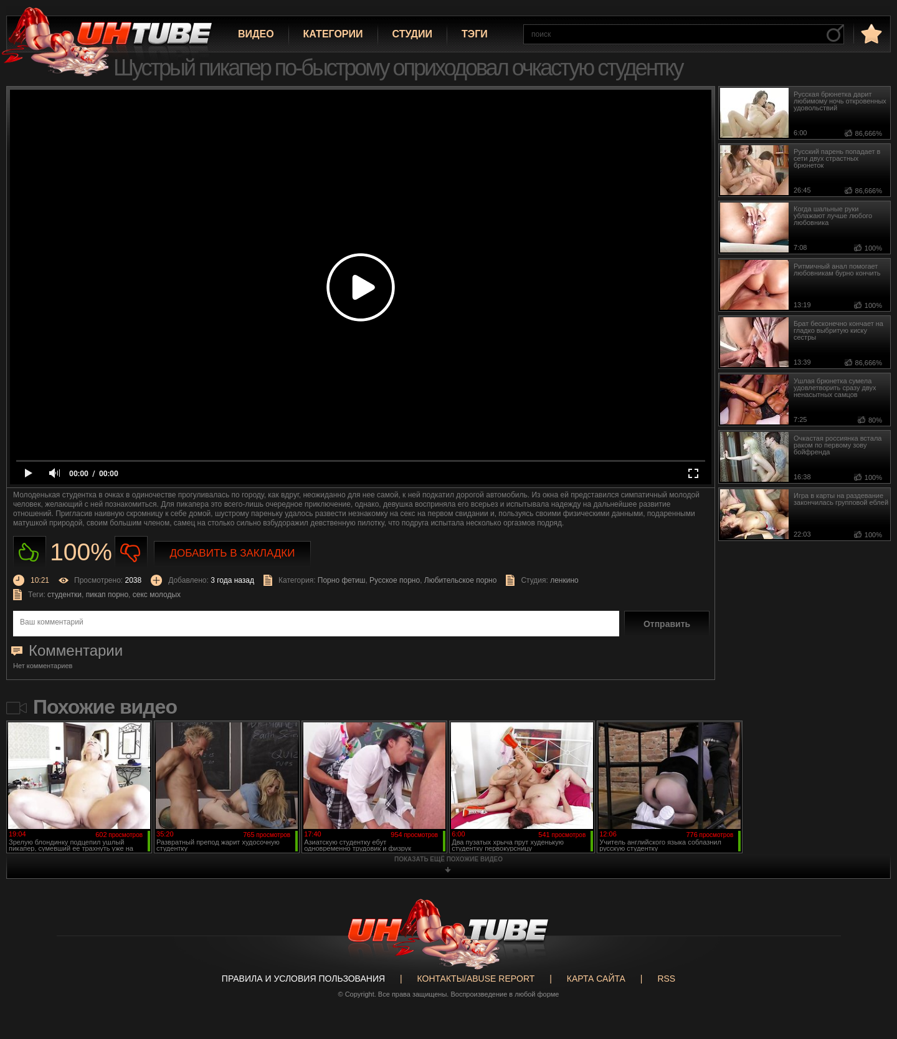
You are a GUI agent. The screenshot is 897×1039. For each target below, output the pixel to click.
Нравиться (29, 552)
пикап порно (107, 594)
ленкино (564, 580)
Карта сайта (596, 979)
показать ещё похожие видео (448, 859)
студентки (64, 594)
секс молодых (157, 594)
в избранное (870, 33)
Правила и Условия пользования (303, 979)
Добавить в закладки (232, 553)
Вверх (869, 978)
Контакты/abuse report (476, 979)
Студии (412, 34)
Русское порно (394, 580)
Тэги (475, 34)
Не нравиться (131, 552)
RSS (666, 979)
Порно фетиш (342, 580)
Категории (333, 34)
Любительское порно (460, 580)
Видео (256, 34)
